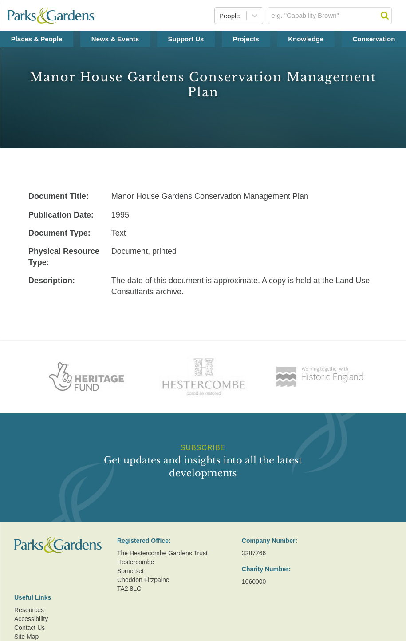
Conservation (373, 39)
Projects (246, 39)
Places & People (37, 39)
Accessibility (31, 618)
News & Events (115, 39)
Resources (29, 609)
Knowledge (305, 39)
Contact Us (29, 627)
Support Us (186, 39)
